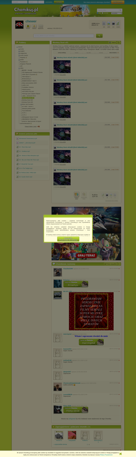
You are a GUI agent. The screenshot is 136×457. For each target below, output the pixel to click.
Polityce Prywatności (106, 455)
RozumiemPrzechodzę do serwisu (68, 239)
